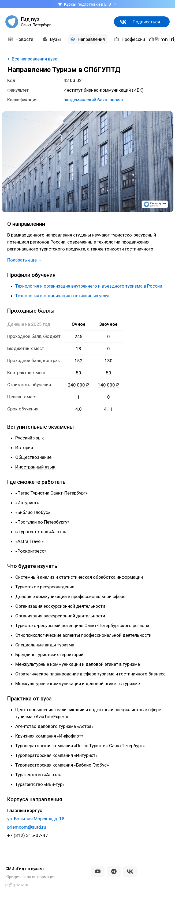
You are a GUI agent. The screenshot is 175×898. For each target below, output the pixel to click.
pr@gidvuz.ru (16, 884)
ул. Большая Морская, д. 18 (36, 818)
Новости (20, 39)
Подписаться (146, 21)
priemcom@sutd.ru (26, 827)
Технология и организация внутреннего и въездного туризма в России (88, 286)
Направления (87, 39)
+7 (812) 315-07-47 (27, 835)
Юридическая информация (30, 876)
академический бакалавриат (94, 99)
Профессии (129, 39)
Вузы (52, 39)
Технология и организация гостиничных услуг (62, 295)
